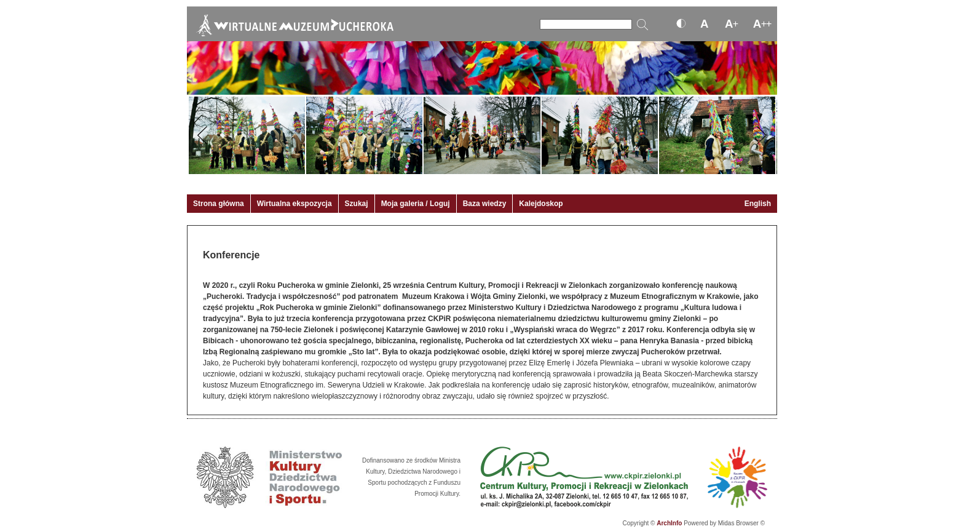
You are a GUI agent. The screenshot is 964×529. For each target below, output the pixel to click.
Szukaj (356, 203)
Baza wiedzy (485, 203)
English (758, 203)
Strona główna (218, 203)
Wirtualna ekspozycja (294, 203)
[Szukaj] (586, 24)
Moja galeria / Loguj (415, 203)
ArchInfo (669, 523)
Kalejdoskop (541, 203)
